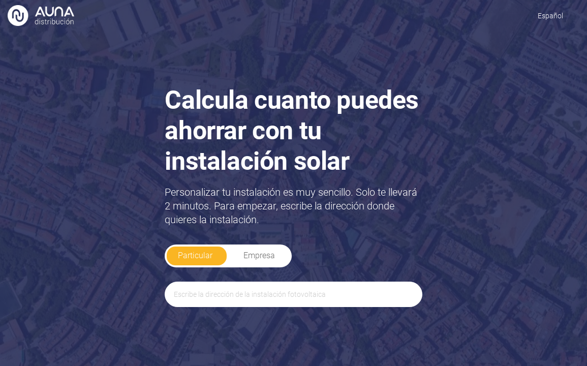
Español (550, 16)
